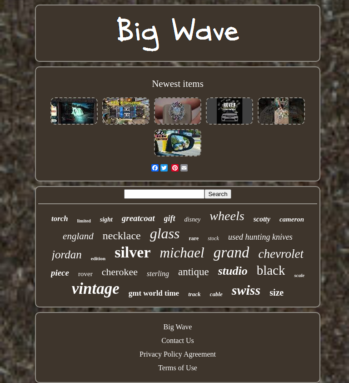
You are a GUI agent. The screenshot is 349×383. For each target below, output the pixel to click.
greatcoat (138, 218)
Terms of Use (177, 368)
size (276, 292)
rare (194, 238)
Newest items (178, 83)
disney (192, 219)
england (78, 236)
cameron (291, 219)
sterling (158, 273)
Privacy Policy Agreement (178, 354)
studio (233, 270)
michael (182, 253)
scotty (262, 219)
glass (165, 233)
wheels (226, 216)
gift (169, 218)
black (271, 270)
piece (60, 272)
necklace (122, 236)
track (194, 294)
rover (85, 273)
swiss (246, 289)
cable (216, 294)
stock (213, 238)
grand (231, 252)
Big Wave (178, 327)
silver (132, 252)
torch (59, 218)
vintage (96, 288)
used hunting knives (260, 237)
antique (193, 271)
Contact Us (177, 340)
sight (106, 219)
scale (299, 275)
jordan (67, 254)
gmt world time (154, 293)
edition (98, 258)
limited (84, 220)
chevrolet (280, 254)
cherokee (120, 271)
